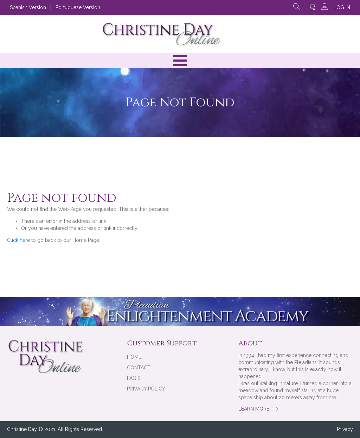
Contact (138, 367)
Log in (342, 7)
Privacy (345, 429)
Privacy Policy (146, 389)
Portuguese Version (78, 7)
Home (134, 357)
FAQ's (133, 378)
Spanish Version (28, 7)
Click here (18, 240)
